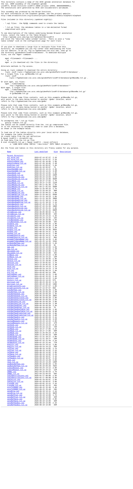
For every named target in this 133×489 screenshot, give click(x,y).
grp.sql (10, 324)
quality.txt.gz (14, 415)
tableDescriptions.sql (17, 450)
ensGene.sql (12, 267)
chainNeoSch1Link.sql (17, 249)
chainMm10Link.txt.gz (17, 223)
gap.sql (10, 295)
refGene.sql (12, 422)
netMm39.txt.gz (14, 401)
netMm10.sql (12, 394)
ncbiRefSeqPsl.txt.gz (17, 382)
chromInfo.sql (13, 258)
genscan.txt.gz (14, 317)
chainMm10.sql (13, 216)
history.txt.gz (14, 335)
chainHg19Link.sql (15, 211)
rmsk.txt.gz (12, 433)
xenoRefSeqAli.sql (15, 482)
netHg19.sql (12, 389)
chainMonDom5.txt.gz (16, 237)
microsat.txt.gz (14, 340)
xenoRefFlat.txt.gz (16, 475)
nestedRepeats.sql (15, 384)
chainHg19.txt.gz (15, 209)
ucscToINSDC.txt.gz (16, 466)
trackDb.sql (12, 459)
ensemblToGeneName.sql (17, 286)
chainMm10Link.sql (15, 221)
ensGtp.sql (12, 272)
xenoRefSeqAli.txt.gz (17, 485)
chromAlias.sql (14, 253)
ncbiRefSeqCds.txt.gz (17, 354)
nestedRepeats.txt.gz (17, 387)
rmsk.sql (11, 431)
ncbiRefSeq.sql (14, 347)
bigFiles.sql (13, 197)
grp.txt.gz (12, 326)
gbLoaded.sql (13, 300)
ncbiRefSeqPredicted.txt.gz (20, 377)
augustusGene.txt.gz (16, 195)
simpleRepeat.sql (15, 440)
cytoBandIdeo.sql (15, 263)
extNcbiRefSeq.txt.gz (17, 293)
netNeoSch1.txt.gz (15, 410)
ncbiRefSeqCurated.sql (17, 356)
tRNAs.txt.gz (13, 447)
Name (9, 181)
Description (65, 181)
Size (56, 181)
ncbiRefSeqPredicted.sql (18, 375)
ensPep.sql (12, 277)
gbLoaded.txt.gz (14, 303)
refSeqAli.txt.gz (15, 429)
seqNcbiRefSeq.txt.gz (17, 438)
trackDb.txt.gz (14, 461)
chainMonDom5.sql (15, 235)
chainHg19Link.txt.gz (17, 214)
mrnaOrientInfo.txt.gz (17, 345)
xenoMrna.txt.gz (14, 471)
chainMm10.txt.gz (15, 218)
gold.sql (11, 319)
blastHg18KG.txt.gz (16, 204)
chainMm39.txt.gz (15, 228)
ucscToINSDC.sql (14, 464)
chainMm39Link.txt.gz (17, 232)
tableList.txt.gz (15, 457)
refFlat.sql (12, 417)
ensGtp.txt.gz (13, 274)
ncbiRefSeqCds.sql (15, 352)
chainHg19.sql (13, 207)
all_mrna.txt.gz (14, 190)
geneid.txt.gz (13, 312)
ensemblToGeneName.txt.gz (19, 288)
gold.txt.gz (12, 321)
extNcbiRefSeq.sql (15, 291)
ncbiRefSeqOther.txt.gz (18, 368)
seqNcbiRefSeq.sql (15, 436)
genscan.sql (12, 314)
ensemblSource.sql (15, 281)
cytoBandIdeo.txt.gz (16, 265)
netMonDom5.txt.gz (15, 405)
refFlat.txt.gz (14, 419)
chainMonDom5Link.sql (17, 239)
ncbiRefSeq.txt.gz (15, 349)
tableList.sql (13, 454)
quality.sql (12, 412)
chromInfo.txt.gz (15, 260)
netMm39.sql (12, 398)
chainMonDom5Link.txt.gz (18, 242)
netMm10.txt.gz (14, 396)
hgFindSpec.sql (14, 328)
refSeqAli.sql (13, 426)
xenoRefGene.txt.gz (16, 480)
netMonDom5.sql (14, 403)
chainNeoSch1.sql (15, 244)
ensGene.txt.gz (14, 270)
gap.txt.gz (12, 298)
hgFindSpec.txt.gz (15, 331)
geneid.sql (12, 310)
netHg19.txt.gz (14, 391)
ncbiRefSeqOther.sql (16, 366)
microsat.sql (13, 338)
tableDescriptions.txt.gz (19, 452)
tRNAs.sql (11, 445)
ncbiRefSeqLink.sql (16, 361)
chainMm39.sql (13, 225)
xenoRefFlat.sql (14, 473)
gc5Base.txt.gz (14, 307)
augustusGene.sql (15, 193)
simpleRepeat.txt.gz (16, 443)
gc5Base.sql (12, 305)
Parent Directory (15, 186)
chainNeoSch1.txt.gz (16, 246)
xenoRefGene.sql (14, 478)
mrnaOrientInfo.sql (16, 342)
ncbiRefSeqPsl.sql (15, 380)
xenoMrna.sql (13, 468)
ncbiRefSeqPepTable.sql (18, 370)
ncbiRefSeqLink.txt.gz (17, 363)
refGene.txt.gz (14, 424)
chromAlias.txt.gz (15, 256)
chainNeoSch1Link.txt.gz (18, 251)
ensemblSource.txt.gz (17, 284)
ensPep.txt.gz (13, 279)
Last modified (41, 181)
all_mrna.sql (13, 188)
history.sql (12, 333)
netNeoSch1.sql (14, 408)
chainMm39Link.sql (15, 230)
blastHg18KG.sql (14, 202)
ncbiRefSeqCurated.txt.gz (19, 359)
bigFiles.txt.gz (14, 200)
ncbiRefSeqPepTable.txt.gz (19, 373)
